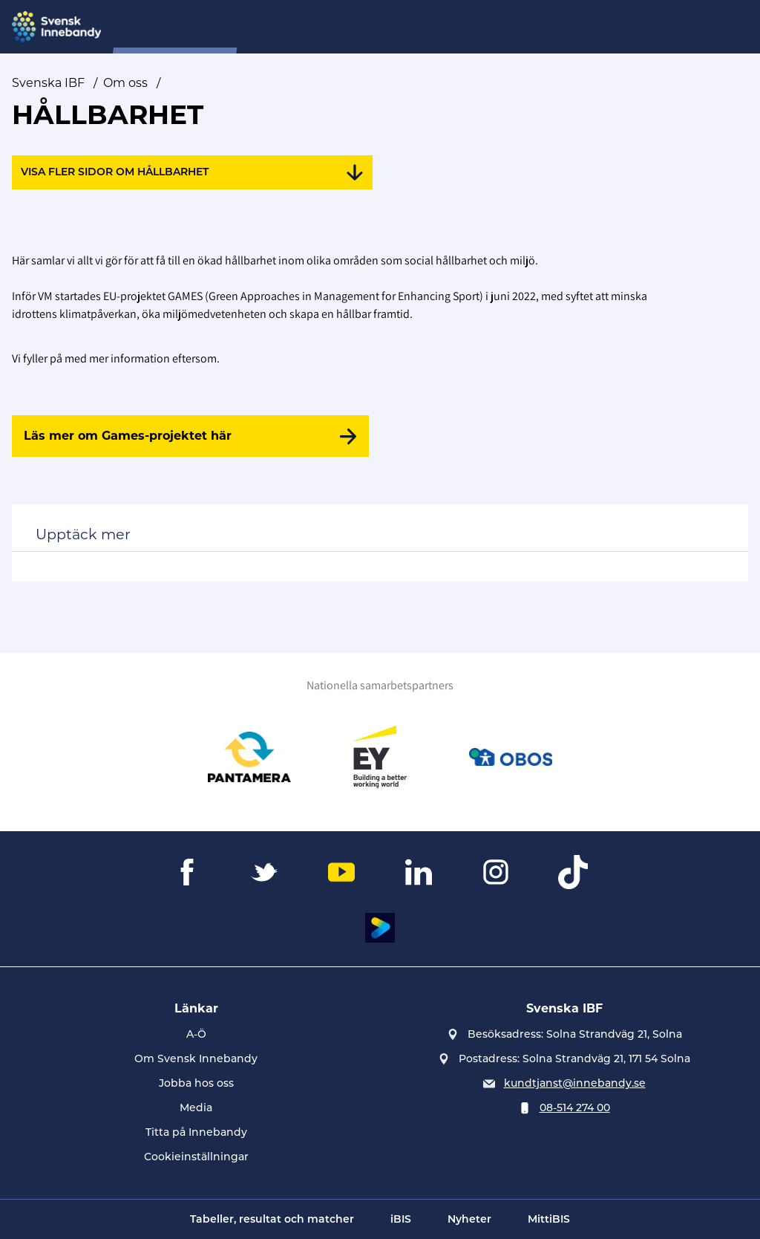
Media (196, 1107)
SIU (272, 26)
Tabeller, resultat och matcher (272, 1219)
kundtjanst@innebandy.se (575, 1083)
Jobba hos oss (196, 1083)
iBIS (400, 1219)
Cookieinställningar (196, 1156)
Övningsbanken (562, 26)
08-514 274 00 (575, 1107)
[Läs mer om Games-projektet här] (190, 436)
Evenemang (465, 26)
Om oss (125, 83)
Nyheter (324, 26)
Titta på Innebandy (196, 1132)
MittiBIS (549, 1219)
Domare (389, 26)
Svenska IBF (48, 83)
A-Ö (196, 1034)
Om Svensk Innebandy (196, 1058)
